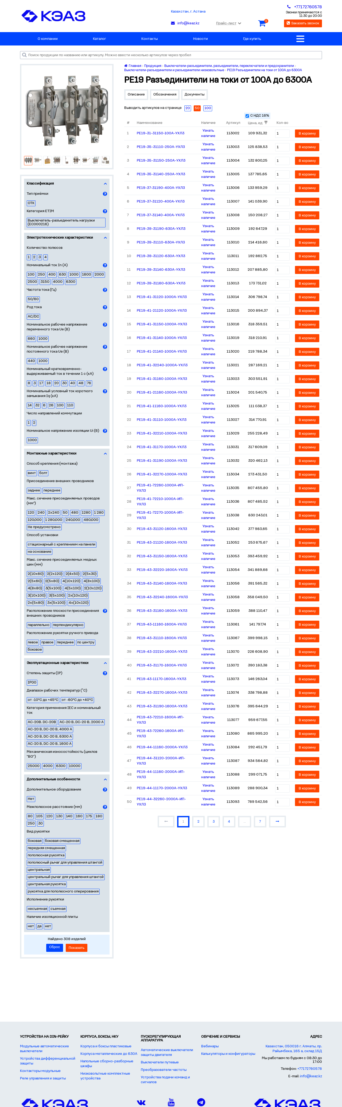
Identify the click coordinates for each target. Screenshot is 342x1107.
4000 (58, 282)
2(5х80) (52, 581)
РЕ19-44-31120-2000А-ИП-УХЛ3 (161, 761)
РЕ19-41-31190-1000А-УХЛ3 (162, 461)
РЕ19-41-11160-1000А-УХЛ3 (161, 406)
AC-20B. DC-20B (42, 722)
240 (41, 513)
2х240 (53, 513)
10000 (74, 766)
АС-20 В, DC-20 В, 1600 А (50, 744)
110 (70, 405)
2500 (32, 282)
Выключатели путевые (160, 1062)
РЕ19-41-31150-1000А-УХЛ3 (162, 324)
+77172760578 (309, 1069)
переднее (52, 490)
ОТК (31, 203)
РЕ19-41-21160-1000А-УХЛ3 (162, 393)
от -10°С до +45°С (43, 700)
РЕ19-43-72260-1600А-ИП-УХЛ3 (161, 733)
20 (56, 383)
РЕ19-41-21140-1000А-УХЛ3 (162, 352)
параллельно (38, 625)
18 (48, 383)
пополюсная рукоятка (46, 855)
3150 (45, 282)
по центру (85, 642)
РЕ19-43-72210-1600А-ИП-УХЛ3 (160, 720)
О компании (48, 39)
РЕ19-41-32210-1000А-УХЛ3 (162, 434)
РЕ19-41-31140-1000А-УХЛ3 (162, 338)
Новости (200, 39)
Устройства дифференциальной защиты (47, 1061)
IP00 (32, 683)
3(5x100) (53, 588)
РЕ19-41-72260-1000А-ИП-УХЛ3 (160, 488)
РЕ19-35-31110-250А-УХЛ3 (161, 147)
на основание (39, 552)
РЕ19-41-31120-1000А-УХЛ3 (162, 297)
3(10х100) (36, 596)
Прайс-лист (228, 23)
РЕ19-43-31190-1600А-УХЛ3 (162, 706)
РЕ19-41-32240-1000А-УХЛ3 (162, 365)
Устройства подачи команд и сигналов (165, 1079)
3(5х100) (57, 596)
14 (30, 405)
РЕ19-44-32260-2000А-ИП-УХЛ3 (161, 802)
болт (43, 473)
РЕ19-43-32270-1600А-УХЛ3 (162, 693)
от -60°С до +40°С (77, 700)
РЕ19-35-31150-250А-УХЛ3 (161, 161)
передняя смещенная (46, 848)
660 (31, 339)
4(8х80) (35, 588)
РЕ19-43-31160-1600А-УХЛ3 (162, 611)
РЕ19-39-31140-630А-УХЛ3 (161, 270)
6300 (70, 282)
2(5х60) (35, 581)
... (244, 821)
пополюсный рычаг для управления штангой (65, 863)
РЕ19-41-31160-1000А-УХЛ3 (162, 379)
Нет (31, 799)
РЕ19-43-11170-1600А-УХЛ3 (161, 679)
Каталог (99, 39)
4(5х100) (73, 588)
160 (79, 816)
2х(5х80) (36, 603)
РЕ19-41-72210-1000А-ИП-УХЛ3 (160, 501)
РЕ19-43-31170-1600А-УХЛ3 (162, 665)
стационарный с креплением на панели (61, 545)
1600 (86, 275)
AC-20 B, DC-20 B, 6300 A (50, 737)
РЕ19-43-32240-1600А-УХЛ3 (162, 597)
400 (52, 275)
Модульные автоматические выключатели (44, 1048)
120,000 (35, 520)
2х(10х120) (78, 596)
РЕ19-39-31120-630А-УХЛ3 (161, 256)
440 (31, 361)
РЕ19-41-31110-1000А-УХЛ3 (161, 420)
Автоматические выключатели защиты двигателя (167, 1052)
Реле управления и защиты (43, 1079)
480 (74, 513)
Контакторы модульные (40, 1071)
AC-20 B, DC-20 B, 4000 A (50, 729)
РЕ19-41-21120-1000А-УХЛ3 (162, 311)
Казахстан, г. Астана (188, 12)
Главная (132, 66)
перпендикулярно (68, 625)
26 (51, 405)
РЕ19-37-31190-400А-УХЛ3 (161, 188)
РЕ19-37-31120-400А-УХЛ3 (161, 202)
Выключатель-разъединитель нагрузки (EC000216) (61, 222)
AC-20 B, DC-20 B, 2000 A (82, 722)
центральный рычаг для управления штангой (66, 877)
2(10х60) (36, 574)
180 (99, 816)
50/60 (33, 299)
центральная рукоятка (47, 884)
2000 (99, 275)
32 (37, 405)
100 (31, 275)
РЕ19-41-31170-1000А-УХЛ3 (161, 447)
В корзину (307, 134)
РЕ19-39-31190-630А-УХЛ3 (161, 229)
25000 (34, 766)
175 (89, 816)
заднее (34, 490)
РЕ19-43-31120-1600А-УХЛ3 (162, 529)
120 (31, 513)
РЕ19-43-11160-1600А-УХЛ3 (162, 625)
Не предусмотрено (44, 527)
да (39, 926)
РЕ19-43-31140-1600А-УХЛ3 (162, 584)
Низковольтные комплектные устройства (105, 1076)
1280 (86, 513)
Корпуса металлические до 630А (108, 1054)
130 (59, 816)
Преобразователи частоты (163, 1070)
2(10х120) (93, 588)
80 (30, 816)
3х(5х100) (56, 603)
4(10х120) (71, 581)
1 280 (99, 513)
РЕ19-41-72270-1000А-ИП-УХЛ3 (160, 515)
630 (62, 275)
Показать (76, 948)
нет (31, 926)
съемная (57, 909)
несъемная (37, 909)
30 (64, 383)
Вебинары (210, 1046)
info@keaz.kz (311, 1076)
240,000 (73, 520)
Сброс (54, 947)
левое (33, 642)
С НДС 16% (257, 116)
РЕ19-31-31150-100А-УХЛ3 (160, 133)
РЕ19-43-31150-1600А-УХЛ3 (162, 556)
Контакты (149, 39)
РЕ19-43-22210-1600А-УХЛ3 (162, 652)
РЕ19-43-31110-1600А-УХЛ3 (162, 638)
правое (47, 642)
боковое (35, 650)
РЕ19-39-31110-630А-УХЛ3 (161, 243)
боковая (34, 841)
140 (69, 816)
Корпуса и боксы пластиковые (105, 1046)
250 (41, 275)
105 (39, 816)
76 (89, 383)
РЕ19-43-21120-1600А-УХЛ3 (162, 543)
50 (65, 513)
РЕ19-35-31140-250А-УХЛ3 (161, 174)
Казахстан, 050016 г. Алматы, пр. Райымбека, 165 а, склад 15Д (294, 1048)
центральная (39, 870)
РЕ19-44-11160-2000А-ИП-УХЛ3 (161, 774)
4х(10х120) (78, 603)
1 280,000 (53, 520)
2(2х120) (54, 574)
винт (32, 473)
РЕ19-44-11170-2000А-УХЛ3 (162, 788)
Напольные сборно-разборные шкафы (106, 1063)
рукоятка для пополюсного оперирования (63, 892)
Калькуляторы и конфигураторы (228, 1054)
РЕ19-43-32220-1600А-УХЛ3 (162, 570)
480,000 (91, 520)
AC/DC (33, 317)
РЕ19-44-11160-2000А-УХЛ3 (162, 747)
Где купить (252, 39)
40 (72, 383)
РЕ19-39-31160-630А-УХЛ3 (161, 283)
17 (41, 383)
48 (81, 383)
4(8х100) (92, 581)
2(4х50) (72, 574)
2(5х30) (89, 574)
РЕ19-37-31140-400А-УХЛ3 (161, 215)
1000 (74, 275)
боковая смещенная (62, 841)
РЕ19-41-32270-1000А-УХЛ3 (162, 474)
